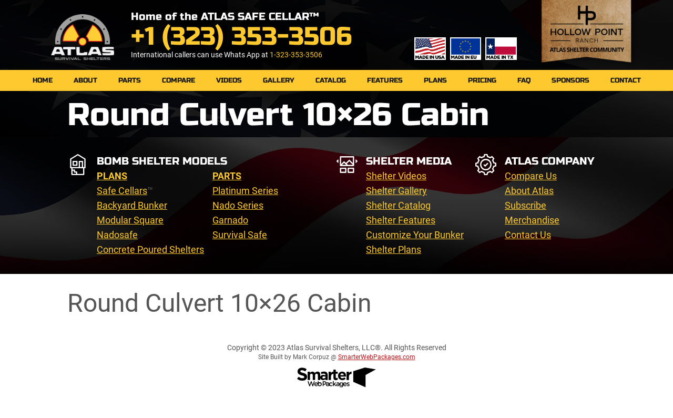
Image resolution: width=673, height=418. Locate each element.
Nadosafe (117, 234)
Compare (178, 80)
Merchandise (532, 220)
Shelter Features (400, 220)
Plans (435, 80)
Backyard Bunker (132, 205)
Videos (229, 80)
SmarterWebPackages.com (376, 357)
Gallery (278, 80)
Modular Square (130, 220)
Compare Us (531, 175)
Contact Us (528, 234)
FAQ (524, 80)
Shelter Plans (393, 249)
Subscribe (525, 205)
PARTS (129, 80)
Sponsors (570, 80)
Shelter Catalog (398, 205)
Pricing (482, 80)
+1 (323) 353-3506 (241, 37)
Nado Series (237, 205)
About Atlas (529, 190)
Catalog (330, 80)
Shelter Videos (396, 175)
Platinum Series (245, 190)
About (85, 80)
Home (43, 80)
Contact (625, 80)
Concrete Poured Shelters (150, 249)
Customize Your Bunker (415, 234)
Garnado (230, 220)
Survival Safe (239, 234)
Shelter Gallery (396, 190)
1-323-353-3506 (296, 54)
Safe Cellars (122, 190)
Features (385, 80)
